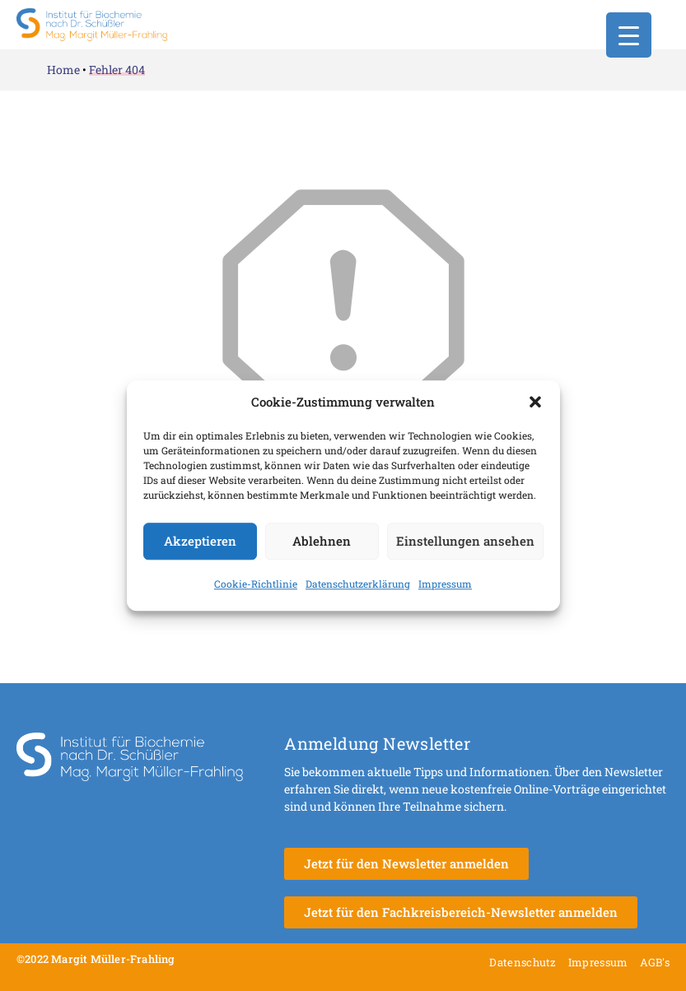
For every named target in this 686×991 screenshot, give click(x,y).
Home (63, 69)
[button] (535, 402)
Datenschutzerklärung (358, 583)
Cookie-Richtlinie (255, 583)
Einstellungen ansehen (465, 541)
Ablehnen (321, 541)
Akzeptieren (200, 541)
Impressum (445, 583)
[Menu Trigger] (628, 35)
